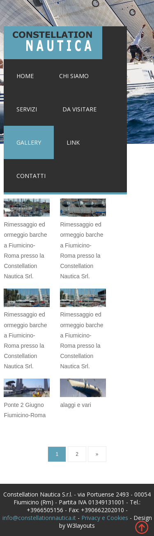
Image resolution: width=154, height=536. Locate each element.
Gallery (28, 142)
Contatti (31, 176)
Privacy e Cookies (104, 518)
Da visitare (79, 109)
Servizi (26, 109)
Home (25, 76)
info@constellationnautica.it (39, 518)
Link (73, 142)
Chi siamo (74, 76)
